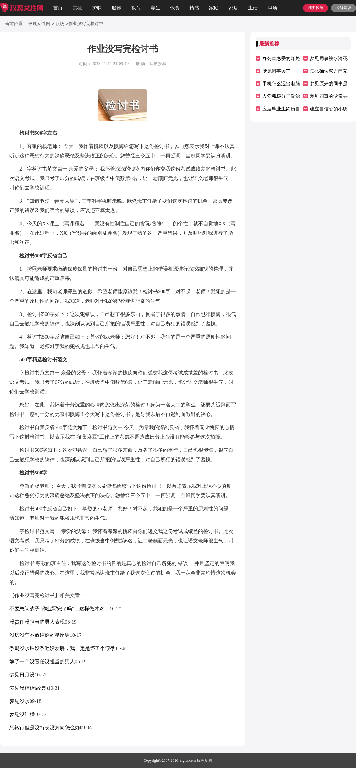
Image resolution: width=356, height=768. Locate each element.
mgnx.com (188, 760)
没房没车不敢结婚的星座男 (39, 635)
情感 (194, 7)
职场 (272, 7)
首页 (58, 7)
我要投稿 (315, 8)
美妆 (77, 7)
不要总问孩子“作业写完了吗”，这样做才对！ (59, 608)
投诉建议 (343, 8)
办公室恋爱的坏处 (281, 58)
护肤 (97, 7)
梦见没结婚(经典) (28, 688)
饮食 (175, 7)
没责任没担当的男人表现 (37, 622)
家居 (233, 7)
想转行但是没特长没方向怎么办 (44, 727)
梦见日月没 (22, 674)
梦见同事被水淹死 (329, 58)
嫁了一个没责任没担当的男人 (42, 661)
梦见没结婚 (22, 714)
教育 (136, 7)
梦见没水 (19, 701)
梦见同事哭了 (276, 71)
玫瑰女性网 (39, 24)
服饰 (116, 7)
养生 (155, 7)
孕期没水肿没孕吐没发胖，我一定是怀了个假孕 (62, 648)
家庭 (214, 7)
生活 (253, 7)
